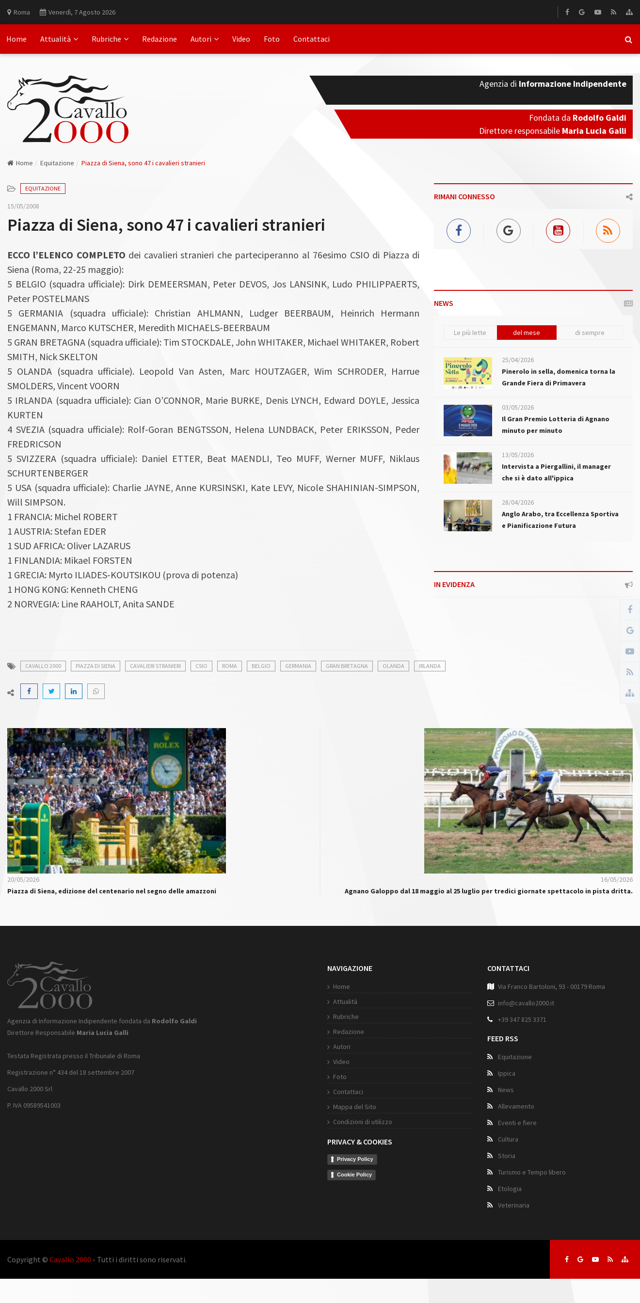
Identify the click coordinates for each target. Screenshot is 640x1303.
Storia (506, 1155)
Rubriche (110, 39)
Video (241, 39)
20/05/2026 (23, 879)
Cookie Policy (354, 1174)
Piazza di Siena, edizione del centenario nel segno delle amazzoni (111, 891)
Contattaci (311, 39)
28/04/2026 (518, 502)
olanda (393, 665)
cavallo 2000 (43, 665)
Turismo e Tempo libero (532, 1172)
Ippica (506, 1073)
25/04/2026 (518, 359)
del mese (526, 332)
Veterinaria (513, 1205)
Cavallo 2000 (70, 1259)
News (506, 1089)
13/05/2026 (518, 454)
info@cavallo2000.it (526, 1003)
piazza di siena (95, 665)
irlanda (430, 665)
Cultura (508, 1139)
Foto (272, 39)
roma (229, 665)
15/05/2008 (23, 206)
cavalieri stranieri (155, 665)
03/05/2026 (518, 407)
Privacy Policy (355, 1159)
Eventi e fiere (517, 1122)
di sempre (590, 332)
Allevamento (516, 1106)
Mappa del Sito (354, 1106)
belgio (261, 665)
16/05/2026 (617, 879)
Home (16, 39)
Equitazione (57, 163)
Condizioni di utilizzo (362, 1121)
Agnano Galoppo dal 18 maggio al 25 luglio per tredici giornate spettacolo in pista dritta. (489, 891)
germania (298, 665)
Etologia (510, 1188)
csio (201, 665)
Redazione (159, 39)
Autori (205, 39)
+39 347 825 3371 (522, 1019)
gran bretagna (347, 665)
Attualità (59, 39)
